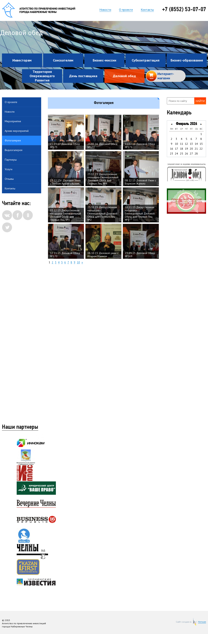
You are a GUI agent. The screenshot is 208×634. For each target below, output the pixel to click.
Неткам (202, 621)
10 (78, 262)
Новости (105, 10)
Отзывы (9, 179)
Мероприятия (13, 121)
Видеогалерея (13, 150)
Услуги (8, 169)
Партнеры (11, 159)
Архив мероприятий (17, 131)
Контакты (147, 10)
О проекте (126, 10)
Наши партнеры (20, 427)
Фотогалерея (13, 140)
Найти (200, 100)
